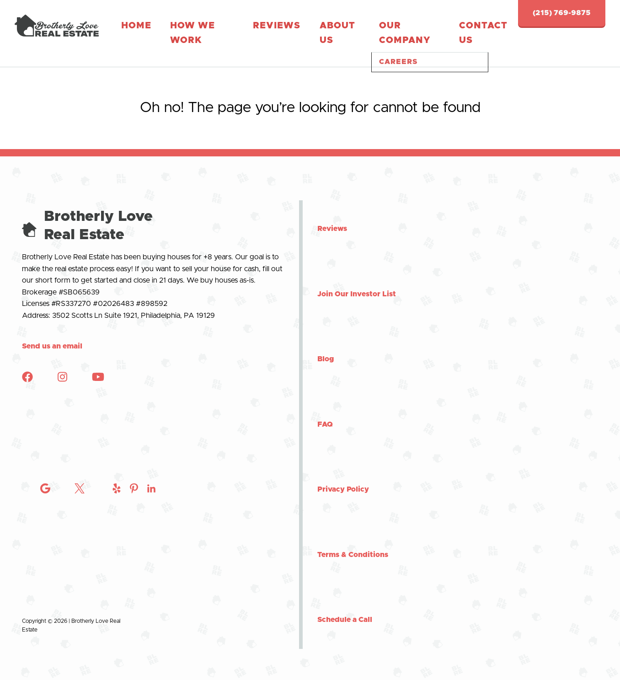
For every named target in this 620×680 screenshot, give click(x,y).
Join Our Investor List (356, 280)
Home (127, 26)
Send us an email (52, 333)
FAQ (325, 411)
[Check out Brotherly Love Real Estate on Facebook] (27, 367)
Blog (325, 346)
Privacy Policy (343, 476)
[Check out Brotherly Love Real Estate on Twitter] (80, 590)
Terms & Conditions (352, 541)
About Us (269, 26)
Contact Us (378, 26)
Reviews (226, 26)
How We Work (174, 26)
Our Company (322, 26)
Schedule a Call (344, 606)
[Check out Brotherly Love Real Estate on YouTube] (98, 367)
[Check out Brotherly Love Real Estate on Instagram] (45, 590)
